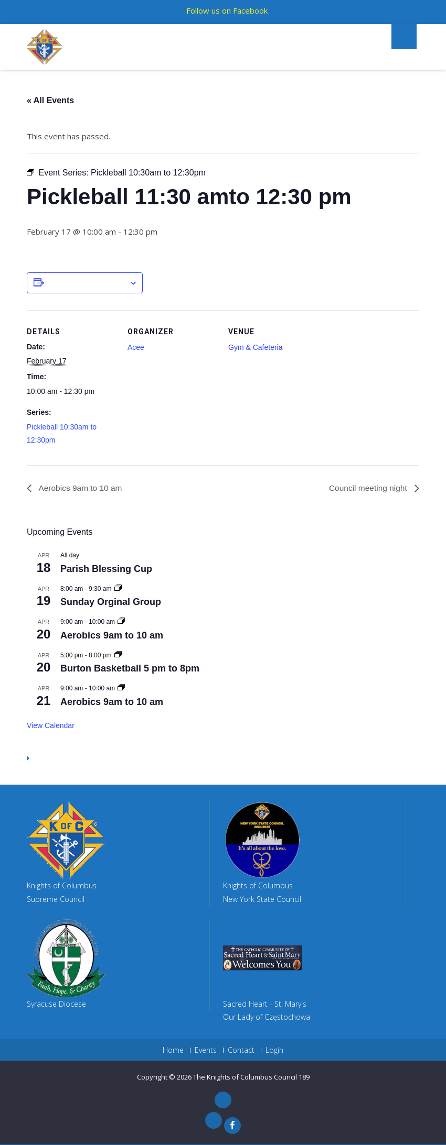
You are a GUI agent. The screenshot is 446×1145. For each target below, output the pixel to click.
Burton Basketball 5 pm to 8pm (129, 669)
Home (173, 1050)
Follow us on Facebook (227, 10)
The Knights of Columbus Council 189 (251, 1077)
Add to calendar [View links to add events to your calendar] (86, 283)
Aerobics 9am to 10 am (81, 487)
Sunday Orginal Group (110, 602)
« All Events (50, 100)
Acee (136, 347)
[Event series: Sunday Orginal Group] (118, 588)
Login (274, 1050)
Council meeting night (367, 487)
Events (206, 1050)
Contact (241, 1050)
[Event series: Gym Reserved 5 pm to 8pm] (118, 655)
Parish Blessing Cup (106, 569)
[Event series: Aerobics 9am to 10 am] (121, 622)
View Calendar (51, 725)
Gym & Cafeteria (255, 347)
